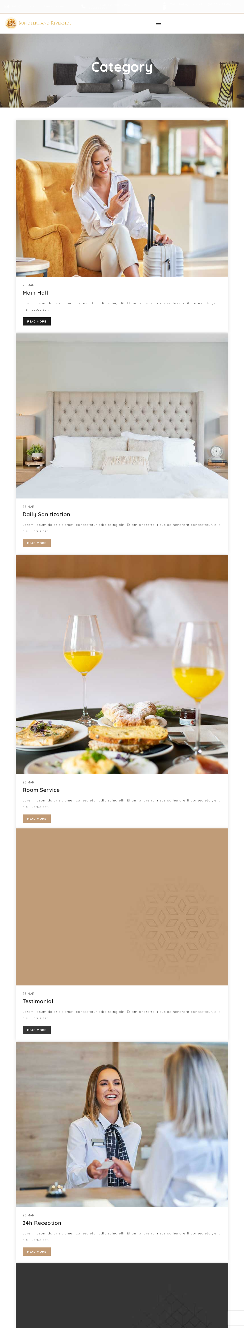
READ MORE (36, 1246)
